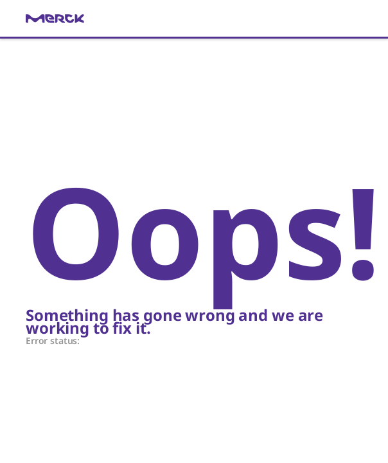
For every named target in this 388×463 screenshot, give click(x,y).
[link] (194, 18)
